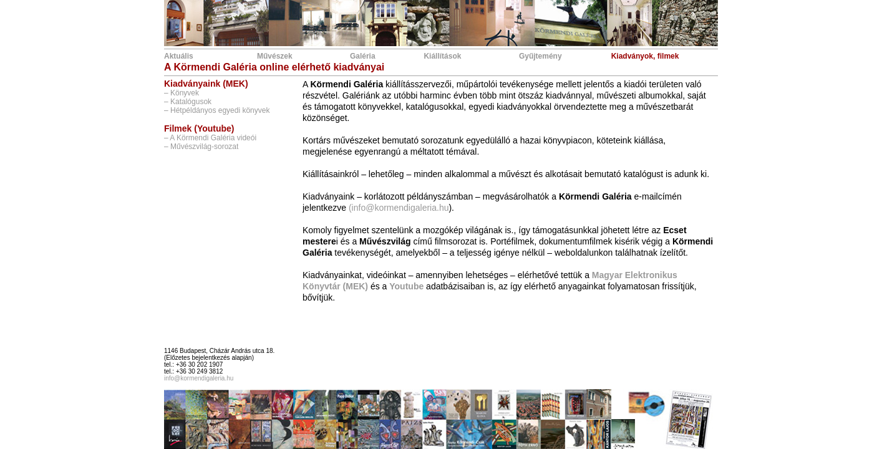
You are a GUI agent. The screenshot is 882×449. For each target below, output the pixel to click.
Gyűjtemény (540, 56)
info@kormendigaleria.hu (198, 378)
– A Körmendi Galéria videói (210, 137)
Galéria (363, 56)
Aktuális (178, 56)
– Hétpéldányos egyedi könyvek (216, 110)
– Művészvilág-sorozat (201, 146)
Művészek (275, 56)
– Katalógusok (187, 101)
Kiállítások (442, 56)
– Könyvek (181, 93)
